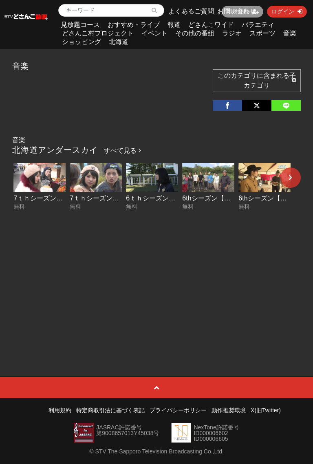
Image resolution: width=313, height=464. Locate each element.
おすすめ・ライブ (134, 24)
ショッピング (81, 41)
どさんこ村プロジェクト (98, 33)
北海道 (118, 41)
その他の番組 (194, 33)
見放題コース (80, 24)
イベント (154, 33)
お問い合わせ (236, 11)
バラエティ (258, 24)
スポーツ (262, 33)
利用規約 (59, 410)
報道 (174, 24)
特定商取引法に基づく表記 (110, 410)
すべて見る (122, 150)
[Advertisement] (157, 275)
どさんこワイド (211, 24)
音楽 (289, 33)
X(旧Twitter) (266, 410)
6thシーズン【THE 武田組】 (223, 198)
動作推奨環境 (229, 410)
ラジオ (232, 33)
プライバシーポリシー (178, 410)
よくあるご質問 (191, 11)
